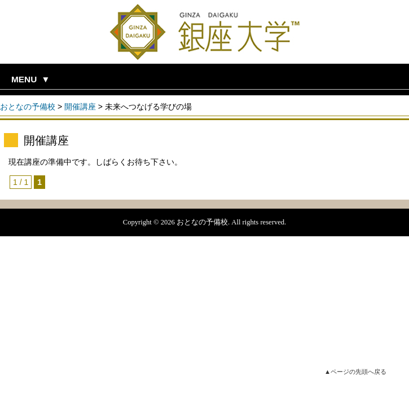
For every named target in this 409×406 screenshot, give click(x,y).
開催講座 (80, 106)
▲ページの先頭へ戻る (355, 371)
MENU (24, 79)
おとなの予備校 (27, 106)
